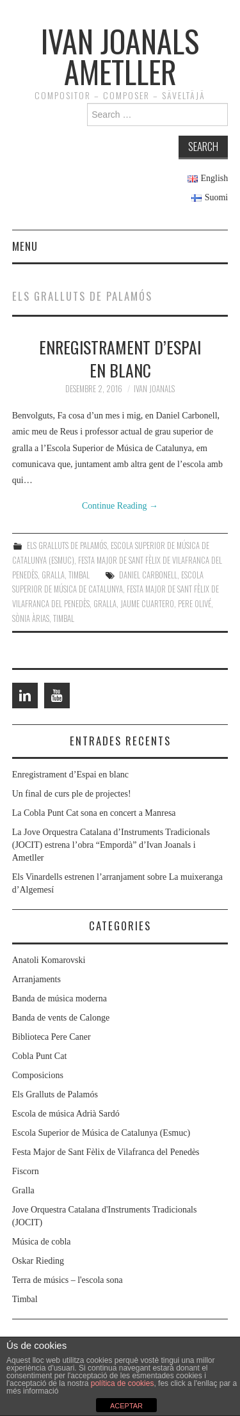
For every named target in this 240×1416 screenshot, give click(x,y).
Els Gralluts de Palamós (67, 545)
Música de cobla (41, 1241)
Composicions (37, 1075)
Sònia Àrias (30, 618)
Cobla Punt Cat (39, 1056)
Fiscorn (25, 1171)
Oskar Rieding (38, 1261)
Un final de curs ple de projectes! (71, 794)
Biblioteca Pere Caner (51, 1037)
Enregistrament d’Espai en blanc (120, 358)
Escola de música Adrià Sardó (66, 1113)
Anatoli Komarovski (49, 960)
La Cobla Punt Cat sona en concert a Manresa (94, 813)
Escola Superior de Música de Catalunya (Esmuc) (101, 1133)
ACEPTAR (126, 1406)
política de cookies (122, 1383)
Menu (25, 246)
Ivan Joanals (154, 389)
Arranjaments (36, 979)
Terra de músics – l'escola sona (67, 1280)
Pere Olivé (194, 604)
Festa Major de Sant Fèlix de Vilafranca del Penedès (106, 1152)
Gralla (53, 575)
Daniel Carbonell (148, 575)
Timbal (79, 575)
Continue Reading (120, 506)
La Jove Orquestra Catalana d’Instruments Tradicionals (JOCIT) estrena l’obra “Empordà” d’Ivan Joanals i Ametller (111, 845)
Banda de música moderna (59, 998)
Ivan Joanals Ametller (120, 56)
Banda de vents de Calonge (60, 1017)
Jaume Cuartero (147, 604)
